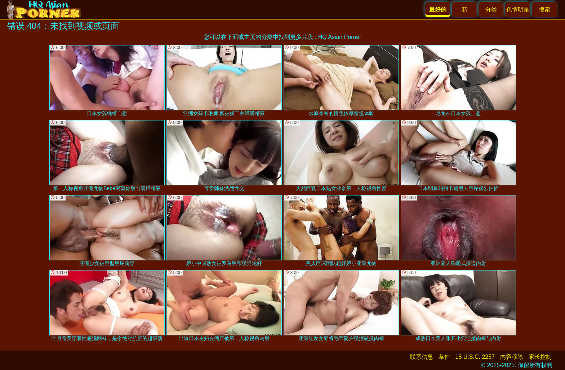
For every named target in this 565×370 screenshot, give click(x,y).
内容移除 (511, 357)
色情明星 (517, 9)
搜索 (544, 9)
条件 (444, 357)
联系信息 (421, 357)
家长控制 (540, 357)
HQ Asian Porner (339, 37)
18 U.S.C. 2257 (475, 357)
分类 (491, 9)
